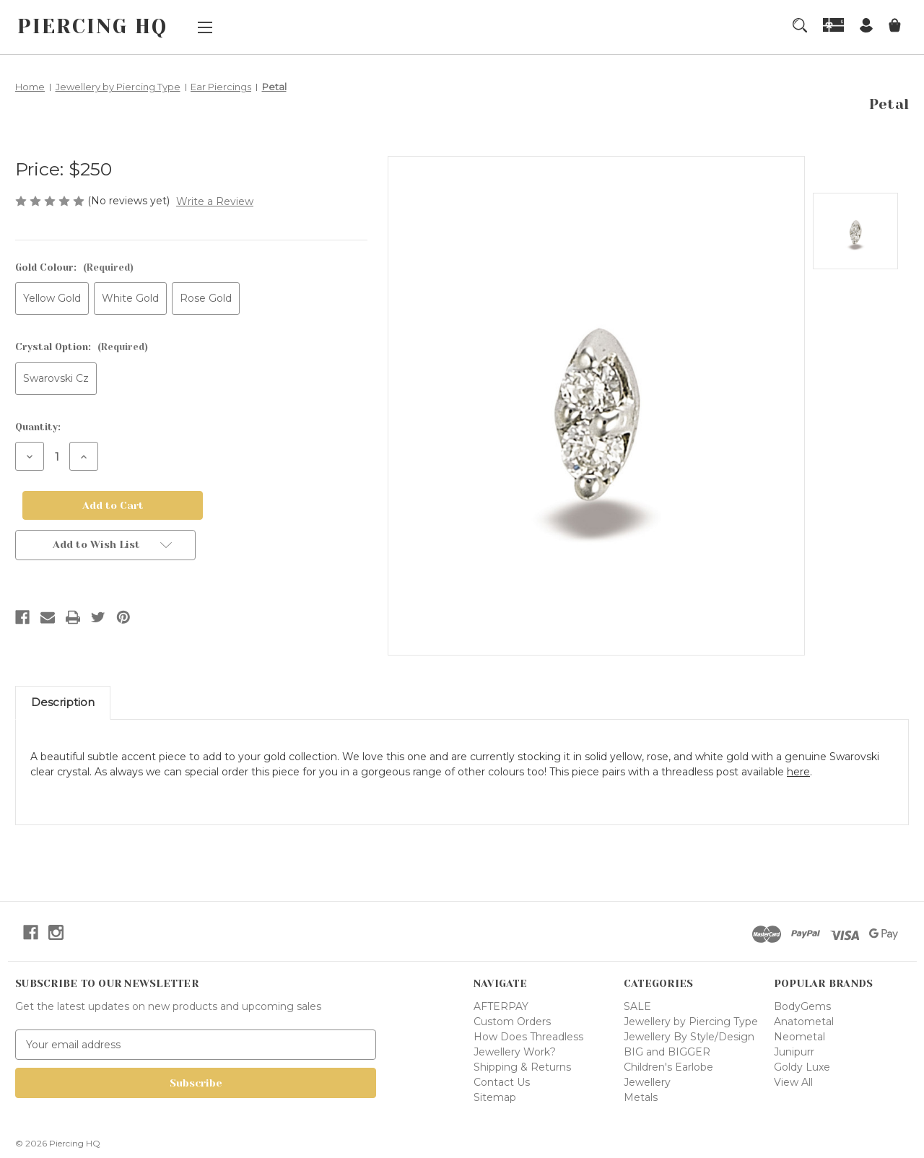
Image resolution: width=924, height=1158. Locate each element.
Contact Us (502, 1082)
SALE (637, 1006)
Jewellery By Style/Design (689, 1036)
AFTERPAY (501, 1006)
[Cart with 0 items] (895, 27)
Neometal (799, 1036)
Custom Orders (512, 1021)
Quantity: (38, 427)
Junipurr (794, 1051)
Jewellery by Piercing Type (691, 1021)
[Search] (800, 25)
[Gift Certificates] (834, 25)
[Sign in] (866, 27)
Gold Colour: (74, 267)
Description (63, 702)
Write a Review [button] (214, 201)
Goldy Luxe (802, 1067)
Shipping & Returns (522, 1067)
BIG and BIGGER (667, 1051)
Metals (641, 1097)
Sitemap (495, 1097)
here (798, 771)
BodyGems (802, 1006)
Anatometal (804, 1021)
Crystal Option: (81, 346)
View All (793, 1082)
